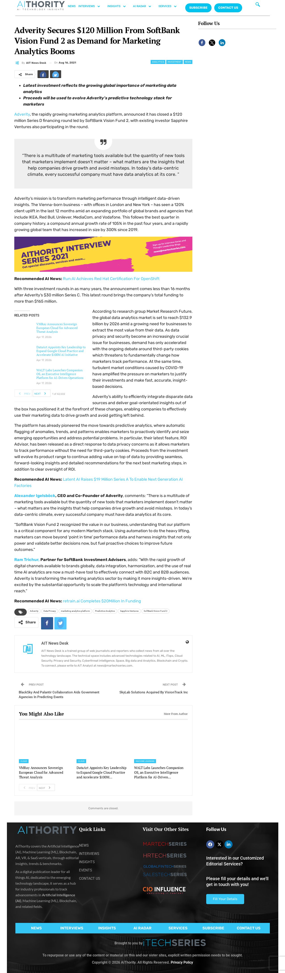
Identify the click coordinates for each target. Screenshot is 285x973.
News (188, 62)
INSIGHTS (118, 6)
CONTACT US (228, 8)
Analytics (158, 62)
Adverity (22, 114)
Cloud (24, 761)
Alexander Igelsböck (34, 495)
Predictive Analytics (105, 611)
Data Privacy (50, 611)
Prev (23, 393)
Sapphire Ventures (129, 611)
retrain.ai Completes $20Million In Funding (102, 601)
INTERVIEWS (91, 6)
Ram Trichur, (27, 559)
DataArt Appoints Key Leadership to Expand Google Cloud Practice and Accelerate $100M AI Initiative (61, 351)
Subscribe (198, 8)
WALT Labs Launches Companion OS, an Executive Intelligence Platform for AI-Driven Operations (59, 374)
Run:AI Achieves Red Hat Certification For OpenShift (111, 278)
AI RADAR (144, 6)
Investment (174, 62)
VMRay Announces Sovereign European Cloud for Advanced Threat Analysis (57, 328)
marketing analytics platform (75, 611)
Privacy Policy (182, 962)
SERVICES (169, 6)
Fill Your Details (225, 899)
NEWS (72, 6)
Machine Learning (145, 761)
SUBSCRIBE (213, 928)
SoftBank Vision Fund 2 (155, 611)
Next (41, 393)
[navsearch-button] (257, 5)
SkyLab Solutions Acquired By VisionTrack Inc (153, 692)
